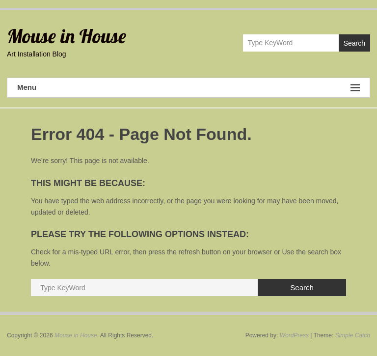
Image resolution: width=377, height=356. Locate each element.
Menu (188, 87)
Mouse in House (66, 36)
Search (354, 43)
